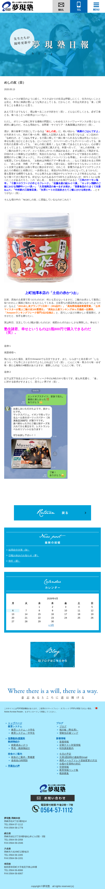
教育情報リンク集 (68, 770)
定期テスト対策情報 (70, 745)
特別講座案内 (66, 748)
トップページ (15, 723)
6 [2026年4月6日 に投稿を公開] (13, 610)
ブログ (62, 726)
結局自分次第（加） (19, 549)
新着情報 (64, 741)
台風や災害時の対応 (70, 763)
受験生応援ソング (68, 733)
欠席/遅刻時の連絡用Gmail (73, 757)
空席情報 (64, 767)
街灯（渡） (14, 561)
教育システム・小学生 (23, 729)
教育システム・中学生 (23, 733)
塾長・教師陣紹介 (20, 748)
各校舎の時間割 (19, 760)
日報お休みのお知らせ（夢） (24, 555)
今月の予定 (65, 754)
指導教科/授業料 (16, 738)
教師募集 (64, 773)
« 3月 (51, 625)
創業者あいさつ (19, 745)
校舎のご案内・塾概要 (23, 757)
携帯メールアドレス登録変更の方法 (78, 760)
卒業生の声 (14, 766)
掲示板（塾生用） (68, 729)
